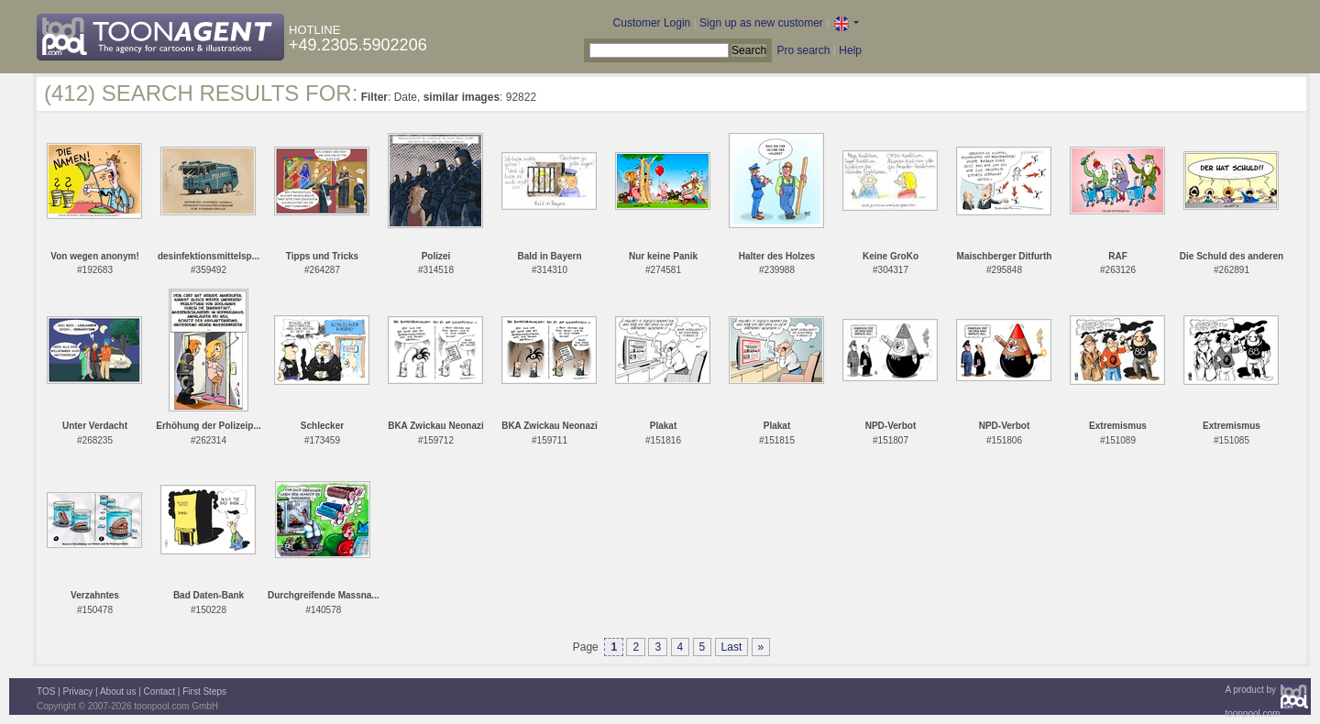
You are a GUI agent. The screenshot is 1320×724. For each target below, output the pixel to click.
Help (850, 50)
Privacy (78, 691)
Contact (159, 691)
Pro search (803, 50)
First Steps (204, 691)
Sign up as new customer (761, 22)
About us (118, 691)
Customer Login (652, 22)
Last (731, 647)
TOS (46, 691)
